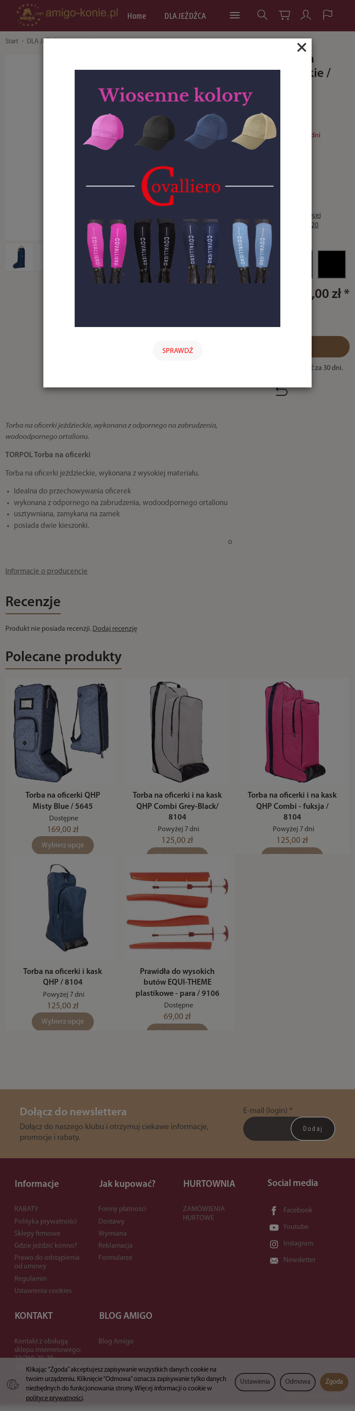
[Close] (301, 47)
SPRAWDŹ (177, 351)
